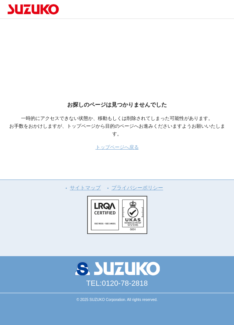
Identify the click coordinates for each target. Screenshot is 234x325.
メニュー (225, 9)
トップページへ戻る (117, 147)
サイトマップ (85, 188)
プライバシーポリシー (137, 188)
